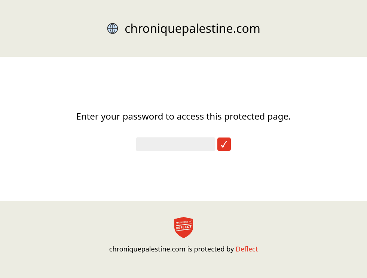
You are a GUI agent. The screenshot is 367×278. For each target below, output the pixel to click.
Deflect (247, 248)
